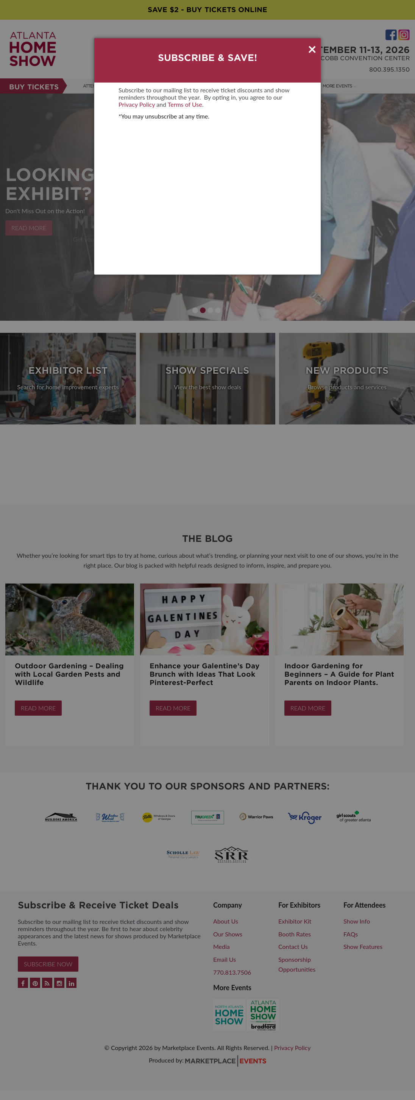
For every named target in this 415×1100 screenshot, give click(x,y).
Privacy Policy (137, 104)
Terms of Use (185, 104)
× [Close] (312, 48)
